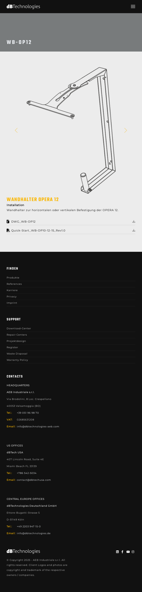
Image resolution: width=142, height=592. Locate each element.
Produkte (13, 277)
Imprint (12, 302)
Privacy (12, 296)
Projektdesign (16, 340)
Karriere (12, 290)
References (14, 283)
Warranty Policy (17, 359)
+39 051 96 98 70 (28, 412)
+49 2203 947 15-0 (29, 526)
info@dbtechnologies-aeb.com (38, 426)
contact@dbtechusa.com (34, 479)
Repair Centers (17, 334)
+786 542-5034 (27, 472)
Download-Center (19, 328)
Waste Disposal (17, 353)
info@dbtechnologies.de (34, 533)
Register (12, 347)
